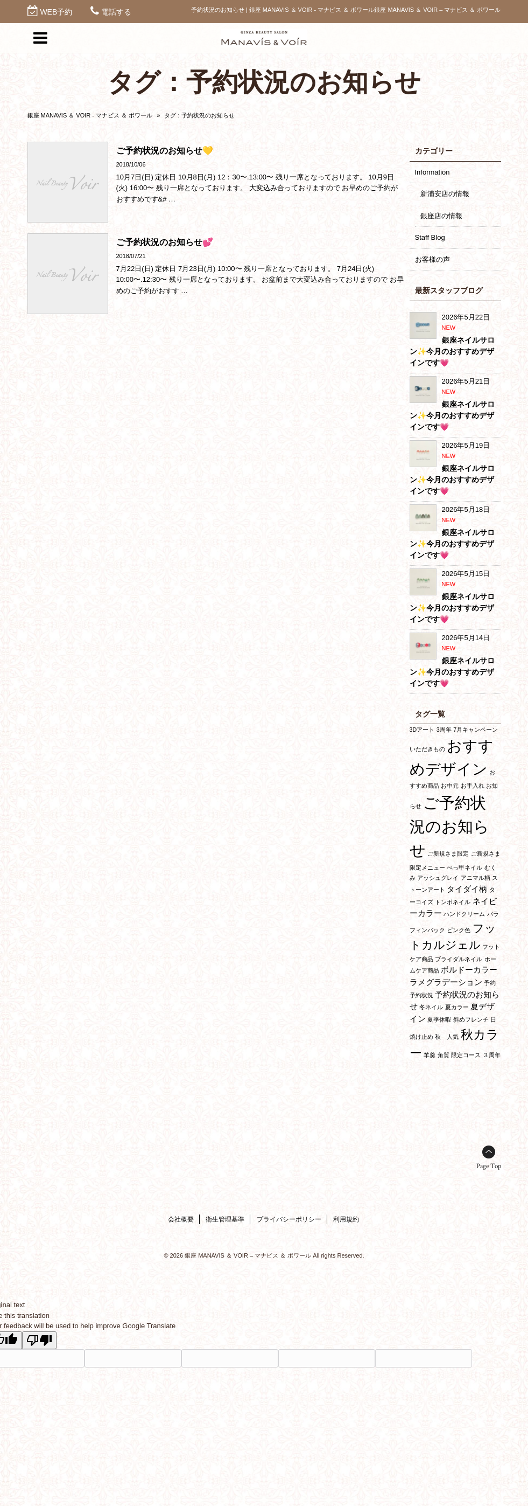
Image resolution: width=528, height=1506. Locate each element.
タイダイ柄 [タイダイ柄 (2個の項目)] (467, 888)
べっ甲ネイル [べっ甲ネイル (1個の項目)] (464, 867)
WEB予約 (56, 12)
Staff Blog (430, 237)
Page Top (488, 1166)
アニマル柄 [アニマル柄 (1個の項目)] (475, 878)
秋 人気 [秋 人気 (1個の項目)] (447, 1036)
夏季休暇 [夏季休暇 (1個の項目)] (439, 1019)
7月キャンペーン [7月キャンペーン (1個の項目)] (475, 729)
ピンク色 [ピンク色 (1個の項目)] (458, 930)
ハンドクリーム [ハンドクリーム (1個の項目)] (464, 914)
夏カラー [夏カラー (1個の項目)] (457, 1007)
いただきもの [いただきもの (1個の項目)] (427, 749)
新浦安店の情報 (444, 194)
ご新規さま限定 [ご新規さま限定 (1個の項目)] (448, 853)
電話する (116, 12)
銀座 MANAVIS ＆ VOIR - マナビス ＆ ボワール (90, 115)
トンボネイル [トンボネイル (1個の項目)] (452, 902)
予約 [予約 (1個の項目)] (490, 983)
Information (432, 172)
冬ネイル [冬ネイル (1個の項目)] (431, 1007)
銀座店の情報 (441, 216)
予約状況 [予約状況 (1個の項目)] (421, 995)
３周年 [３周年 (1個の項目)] (492, 1055)
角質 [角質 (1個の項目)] (443, 1055)
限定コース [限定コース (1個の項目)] (466, 1055)
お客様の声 (432, 259)
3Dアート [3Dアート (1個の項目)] (422, 729)
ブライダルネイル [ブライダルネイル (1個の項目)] (458, 959)
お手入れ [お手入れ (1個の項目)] (472, 785)
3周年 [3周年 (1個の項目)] (444, 729)
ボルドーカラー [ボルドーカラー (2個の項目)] (469, 969)
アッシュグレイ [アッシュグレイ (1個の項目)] (438, 878)
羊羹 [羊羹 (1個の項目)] (429, 1055)
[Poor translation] (39, 1340)
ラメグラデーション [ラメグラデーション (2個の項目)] (446, 982)
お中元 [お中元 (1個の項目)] (450, 785)
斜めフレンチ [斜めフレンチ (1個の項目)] (471, 1019)
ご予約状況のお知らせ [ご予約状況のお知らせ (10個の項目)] (449, 826)
